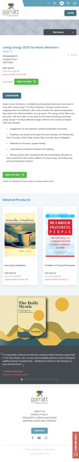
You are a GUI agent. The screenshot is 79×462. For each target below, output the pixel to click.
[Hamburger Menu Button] (74, 3)
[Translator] (55, 3)
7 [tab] (45, 379)
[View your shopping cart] (68, 3)
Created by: (39, 454)
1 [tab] (22, 379)
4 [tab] (33, 379)
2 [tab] (25, 379)
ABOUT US (39, 411)
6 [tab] (41, 379)
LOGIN (70, 12)
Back (72, 54)
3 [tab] (29, 379)
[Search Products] (48, 3)
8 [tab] (49, 379)
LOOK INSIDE (11, 95)
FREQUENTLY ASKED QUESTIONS (39, 418)
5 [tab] (37, 379)
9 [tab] (53, 379)
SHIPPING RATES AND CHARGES (39, 421)
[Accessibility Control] (62, 3)
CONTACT (39, 430)
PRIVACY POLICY (39, 415)
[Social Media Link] (33, 438)
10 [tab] (57, 379)
